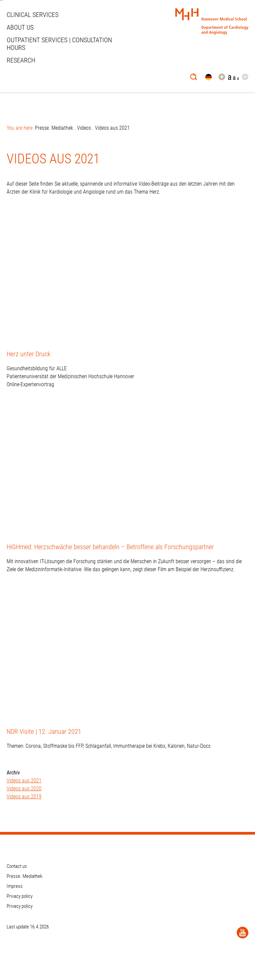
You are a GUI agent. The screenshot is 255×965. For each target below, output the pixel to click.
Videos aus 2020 (24, 788)
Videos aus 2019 (24, 796)
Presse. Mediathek (54, 128)
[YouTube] (242, 932)
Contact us (17, 866)
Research (21, 60)
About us (20, 27)
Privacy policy (20, 896)
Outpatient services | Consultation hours (59, 44)
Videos (84, 128)
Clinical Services (32, 15)
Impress (15, 886)
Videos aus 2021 (24, 780)
